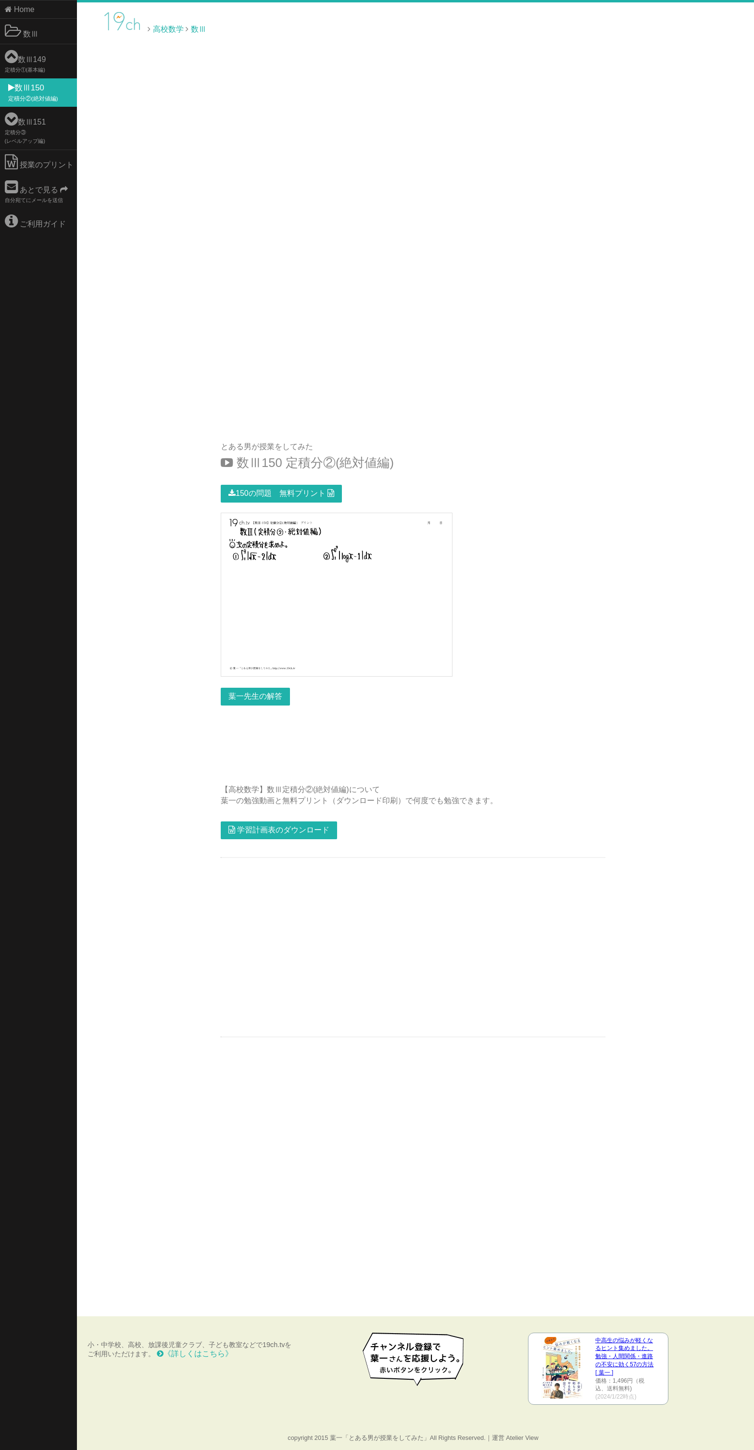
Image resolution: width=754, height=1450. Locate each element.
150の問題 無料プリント (281, 493)
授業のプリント (39, 162)
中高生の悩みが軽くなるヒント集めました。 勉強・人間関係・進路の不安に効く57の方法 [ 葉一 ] (624, 1356)
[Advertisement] (672, 28)
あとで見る (36, 191)
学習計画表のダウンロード (278, 830)
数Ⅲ (21, 31)
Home (20, 9)
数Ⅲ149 (25, 61)
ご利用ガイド (35, 221)
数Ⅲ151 (25, 128)
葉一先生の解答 (255, 696)
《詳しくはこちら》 (195, 1353)
